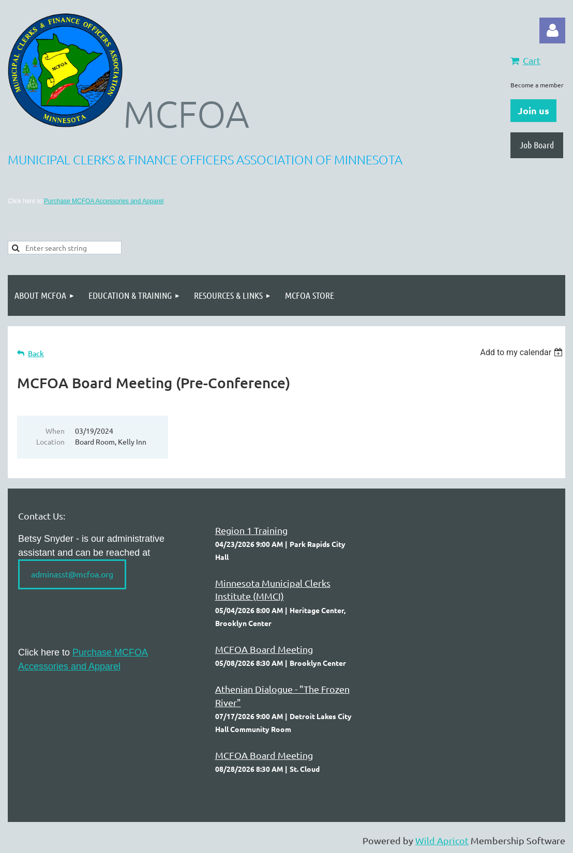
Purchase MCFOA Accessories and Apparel (103, 201)
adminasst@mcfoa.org (72, 574)
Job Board (537, 144)
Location (50, 441)
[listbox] (522, 352)
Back (36, 353)
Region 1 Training (251, 530)
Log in (552, 30)
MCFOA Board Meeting (264, 649)
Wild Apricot (442, 840)
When (55, 430)
